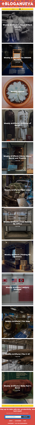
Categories (18, 420)
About (13, 9)
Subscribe (25, 416)
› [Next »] (29, 405)
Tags (24, 420)
